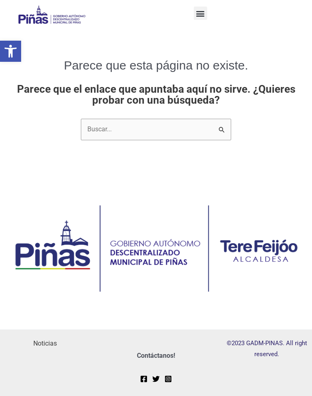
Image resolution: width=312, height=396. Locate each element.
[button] (10, 51)
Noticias (45, 343)
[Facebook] (143, 379)
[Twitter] (156, 379)
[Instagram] (168, 379)
